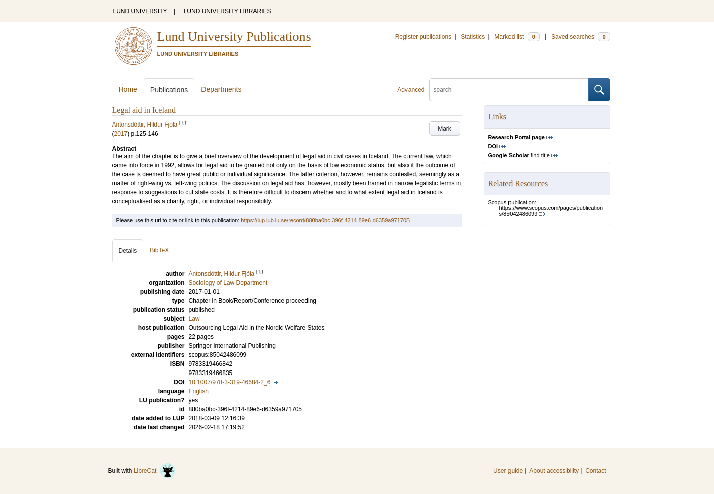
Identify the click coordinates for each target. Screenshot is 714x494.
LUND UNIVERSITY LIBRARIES (227, 11)
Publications (169, 90)
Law (194, 318)
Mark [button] (444, 128)
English (199, 391)
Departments (221, 89)
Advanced (410, 89)
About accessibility (554, 470)
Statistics (473, 36)
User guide (508, 470)
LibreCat (155, 471)
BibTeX (159, 250)
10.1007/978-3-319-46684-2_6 (230, 382)
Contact (595, 470)
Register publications (423, 36)
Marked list (516, 36)
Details (128, 250)
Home (128, 89)
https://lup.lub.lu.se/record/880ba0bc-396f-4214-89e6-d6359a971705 (325, 220)
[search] (509, 89)
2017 (121, 133)
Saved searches (580, 36)
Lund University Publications (234, 36)
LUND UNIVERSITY (140, 11)
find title (519, 155)
